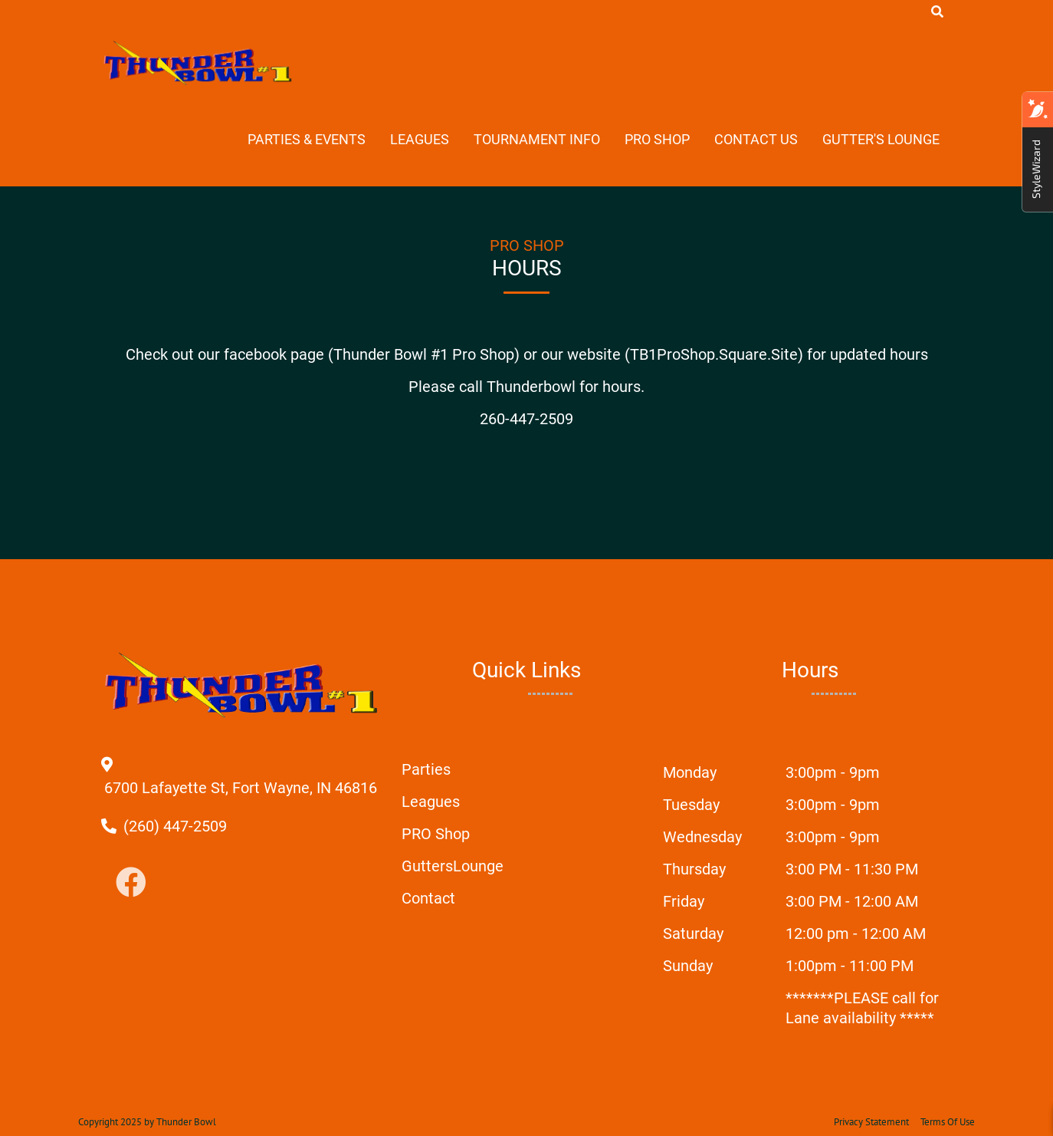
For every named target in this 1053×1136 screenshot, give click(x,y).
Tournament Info (537, 139)
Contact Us (756, 139)
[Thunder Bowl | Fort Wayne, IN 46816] (199, 63)
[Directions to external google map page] (240, 788)
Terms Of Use (947, 1122)
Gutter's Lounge (881, 139)
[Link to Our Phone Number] (175, 826)
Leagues (419, 139)
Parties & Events (307, 139)
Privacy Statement (871, 1122)
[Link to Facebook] (131, 883)
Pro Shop (657, 139)
